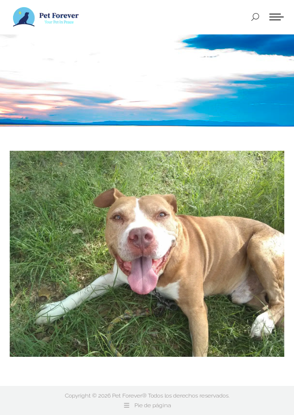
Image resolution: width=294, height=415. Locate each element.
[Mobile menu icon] (276, 17)
